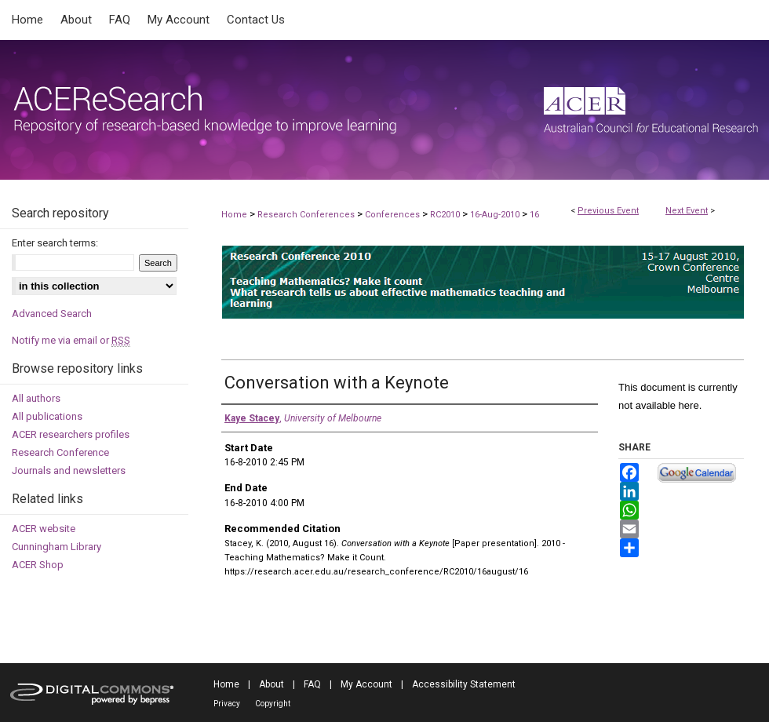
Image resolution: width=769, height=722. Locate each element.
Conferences (393, 215)
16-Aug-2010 (496, 215)
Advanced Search (52, 313)
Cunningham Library (56, 546)
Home (234, 215)
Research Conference (60, 452)
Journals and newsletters (69, 470)
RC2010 (446, 215)
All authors (36, 398)
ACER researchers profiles (70, 434)
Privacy (226, 703)
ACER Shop (38, 565)
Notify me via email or (71, 340)
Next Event (686, 211)
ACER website (43, 528)
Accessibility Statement (464, 684)
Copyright (272, 703)
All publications (47, 416)
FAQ (312, 684)
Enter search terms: (55, 243)
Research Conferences (307, 215)
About (271, 684)
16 (534, 215)
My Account (366, 684)
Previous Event (608, 211)
